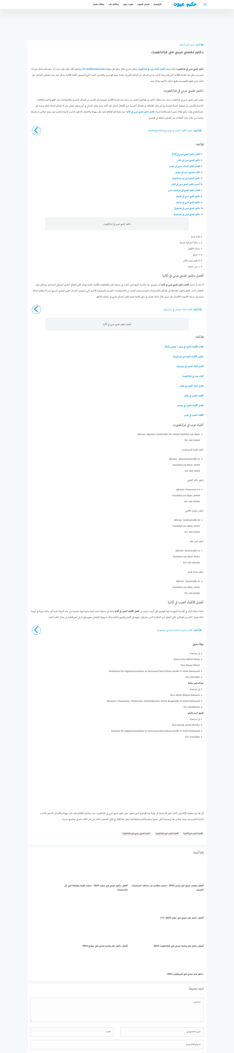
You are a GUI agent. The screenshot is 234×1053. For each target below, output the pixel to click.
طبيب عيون (128, 4)
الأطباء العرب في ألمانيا (192, 45)
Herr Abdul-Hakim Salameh (185, 694)
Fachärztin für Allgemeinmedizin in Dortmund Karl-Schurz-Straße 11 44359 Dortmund (154, 670)
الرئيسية (157, 4)
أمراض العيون (143, 4)
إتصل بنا (143, 1035)
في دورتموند (195, 652)
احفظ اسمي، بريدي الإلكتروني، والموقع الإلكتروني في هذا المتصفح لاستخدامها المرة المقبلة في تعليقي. (153, 997)
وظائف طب (113, 4)
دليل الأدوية (95, 1035)
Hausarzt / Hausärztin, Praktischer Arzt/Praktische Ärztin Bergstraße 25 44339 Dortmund (153, 700)
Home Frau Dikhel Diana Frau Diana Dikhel (187, 661)
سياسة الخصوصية (127, 1035)
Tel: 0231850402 (192, 706)
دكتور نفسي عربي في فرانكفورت (136, 832)
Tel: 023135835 (192, 676)
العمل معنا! (110, 1035)
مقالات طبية (98, 4)
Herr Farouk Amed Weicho (186, 724)
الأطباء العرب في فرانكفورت (166, 832)
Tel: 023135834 (192, 736)
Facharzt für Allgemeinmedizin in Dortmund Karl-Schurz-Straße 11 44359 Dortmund (155, 730)
